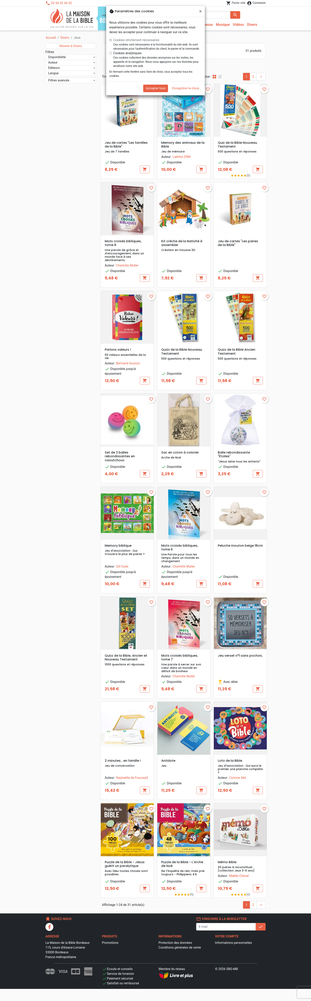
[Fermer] (200, 11)
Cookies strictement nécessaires (136, 40)
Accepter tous (155, 88)
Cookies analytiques (127, 53)
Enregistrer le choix (185, 88)
